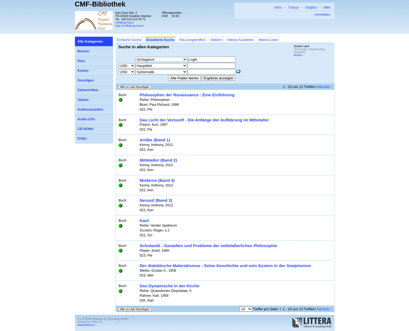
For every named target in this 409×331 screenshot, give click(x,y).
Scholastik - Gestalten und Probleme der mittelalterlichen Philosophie (208, 245)
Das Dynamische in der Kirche (169, 286)
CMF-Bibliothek (100, 4)
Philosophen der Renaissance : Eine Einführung (187, 95)
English (311, 7)
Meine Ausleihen (240, 40)
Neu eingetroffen (192, 40)
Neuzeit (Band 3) (156, 200)
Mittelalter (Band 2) (158, 160)
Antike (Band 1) (155, 140)
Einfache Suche (129, 40)
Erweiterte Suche (160, 40)
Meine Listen (268, 40)
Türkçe (293, 7)
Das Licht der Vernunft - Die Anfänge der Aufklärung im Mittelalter (204, 120)
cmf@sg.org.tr (124, 22)
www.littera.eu (86, 324)
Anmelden (322, 14)
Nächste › (324, 87)
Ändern (298, 55)
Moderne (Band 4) (157, 180)
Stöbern (216, 40)
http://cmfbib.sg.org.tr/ (129, 25)
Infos (278, 7)
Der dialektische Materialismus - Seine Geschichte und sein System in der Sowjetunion (225, 265)
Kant (144, 220)
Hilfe (326, 7)
